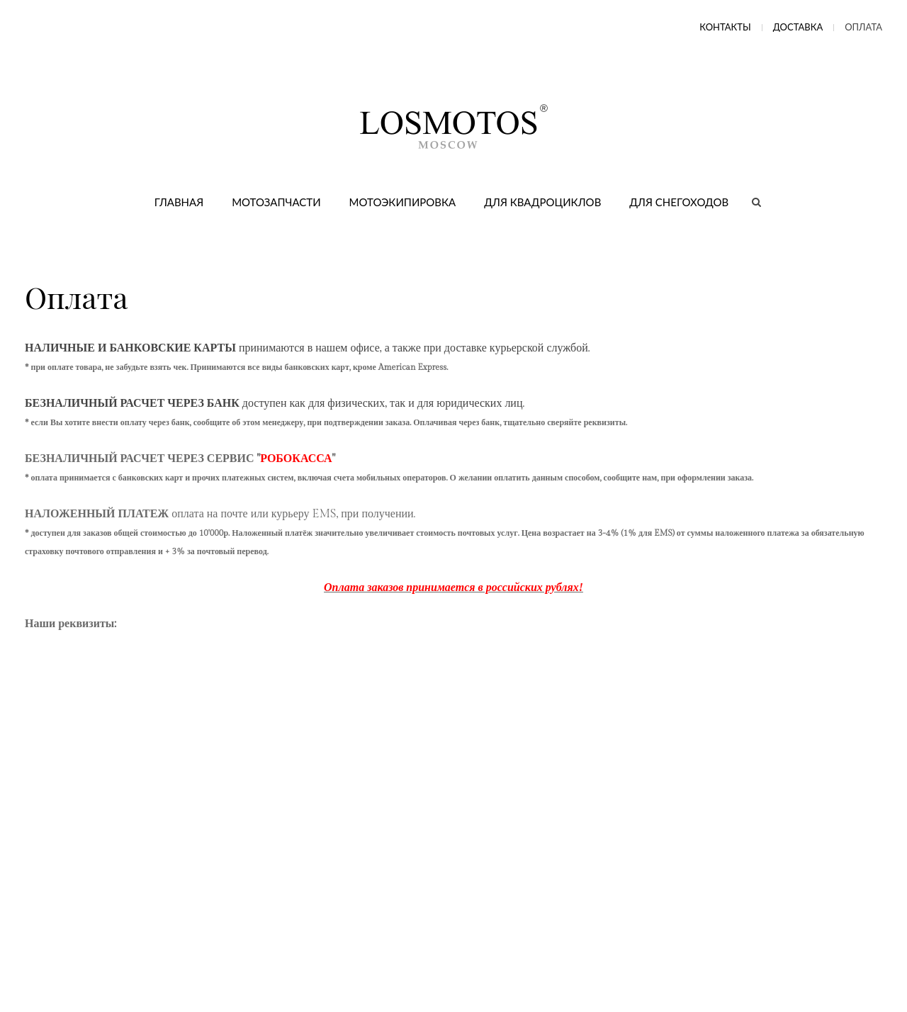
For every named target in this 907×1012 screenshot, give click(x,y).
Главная (178, 202)
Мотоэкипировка (402, 202)
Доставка (798, 27)
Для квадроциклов (542, 202)
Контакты (724, 27)
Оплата (863, 27)
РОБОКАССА (296, 459)
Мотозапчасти (276, 202)
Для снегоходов (678, 202)
